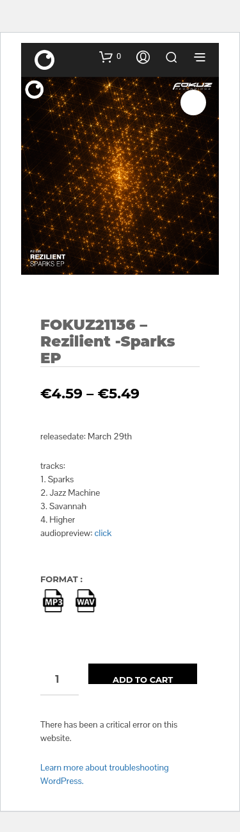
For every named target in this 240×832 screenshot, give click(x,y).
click (103, 533)
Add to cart (143, 679)
